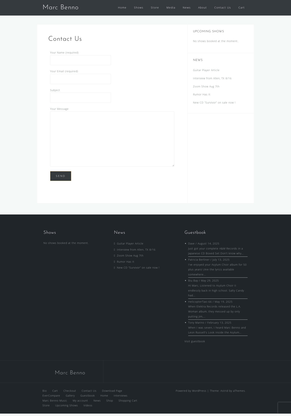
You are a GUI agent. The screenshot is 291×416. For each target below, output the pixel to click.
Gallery (70, 398)
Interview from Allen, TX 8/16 (212, 80)
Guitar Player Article (206, 72)
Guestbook (87, 398)
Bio (44, 393)
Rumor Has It (201, 97)
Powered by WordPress (191, 393)
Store (155, 7)
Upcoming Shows (66, 408)
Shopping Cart (128, 403)
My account (80, 403)
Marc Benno (60, 7)
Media (170, 7)
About (202, 7)
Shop (109, 403)
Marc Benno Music (54, 403)
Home (122, 7)
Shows (138, 7)
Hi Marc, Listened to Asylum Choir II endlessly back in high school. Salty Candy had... (216, 292)
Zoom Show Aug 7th (206, 89)
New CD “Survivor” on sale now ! (214, 105)
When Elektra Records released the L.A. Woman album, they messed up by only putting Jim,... (214, 313)
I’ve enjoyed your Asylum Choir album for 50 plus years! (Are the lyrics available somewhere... (217, 272)
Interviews (120, 398)
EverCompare (51, 398)
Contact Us (222, 7)
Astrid (224, 393)
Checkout (69, 393)
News (187, 7)
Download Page (112, 393)
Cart (241, 7)
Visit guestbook (194, 343)
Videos (88, 408)
